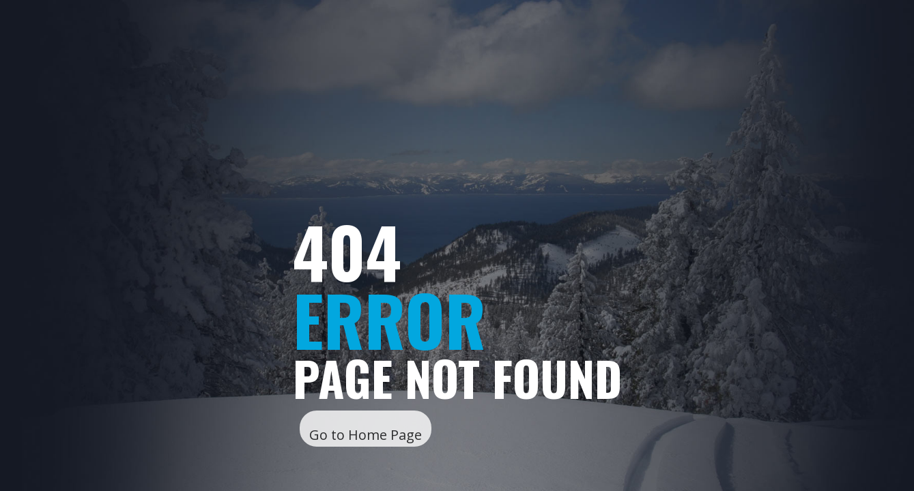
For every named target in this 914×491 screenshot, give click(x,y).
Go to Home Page (365, 435)
